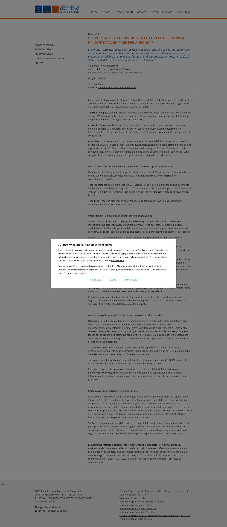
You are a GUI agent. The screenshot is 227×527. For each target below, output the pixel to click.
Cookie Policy (117, 260)
